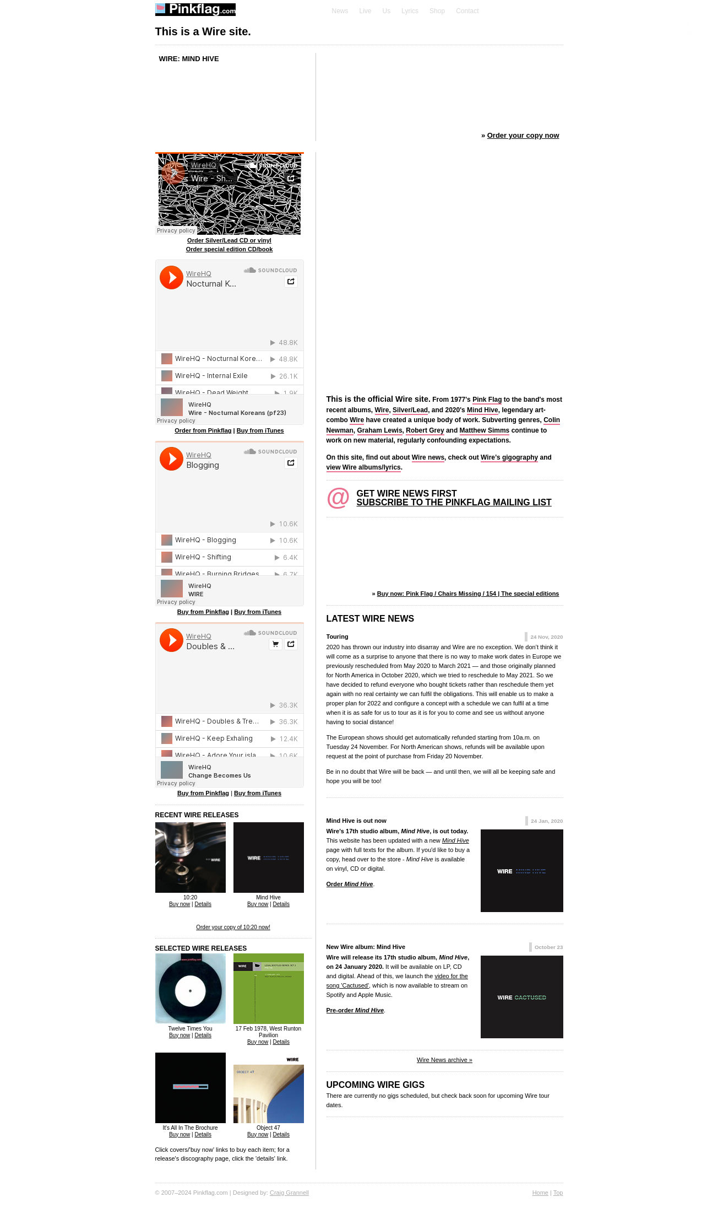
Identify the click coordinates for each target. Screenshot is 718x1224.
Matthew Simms (485, 430)
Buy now (179, 904)
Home (540, 1192)
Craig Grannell (289, 1192)
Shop (437, 11)
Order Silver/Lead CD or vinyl (229, 240)
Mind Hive (482, 410)
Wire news (428, 457)
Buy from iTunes (260, 430)
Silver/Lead (410, 410)
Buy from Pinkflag (203, 611)
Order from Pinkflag (203, 430)
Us (387, 11)
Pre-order (355, 1010)
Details (202, 904)
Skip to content (688, 28)
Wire (382, 410)
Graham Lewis (379, 430)
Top (558, 1192)
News (340, 11)
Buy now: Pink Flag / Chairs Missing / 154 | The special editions (468, 593)
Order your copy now (523, 135)
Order (350, 884)
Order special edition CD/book (229, 249)
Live (366, 11)
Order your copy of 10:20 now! (233, 927)
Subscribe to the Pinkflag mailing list (454, 502)
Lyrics (409, 11)
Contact (467, 11)
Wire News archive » (444, 1059)
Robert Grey (425, 430)
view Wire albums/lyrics (364, 467)
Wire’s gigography (509, 457)
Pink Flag (487, 399)
